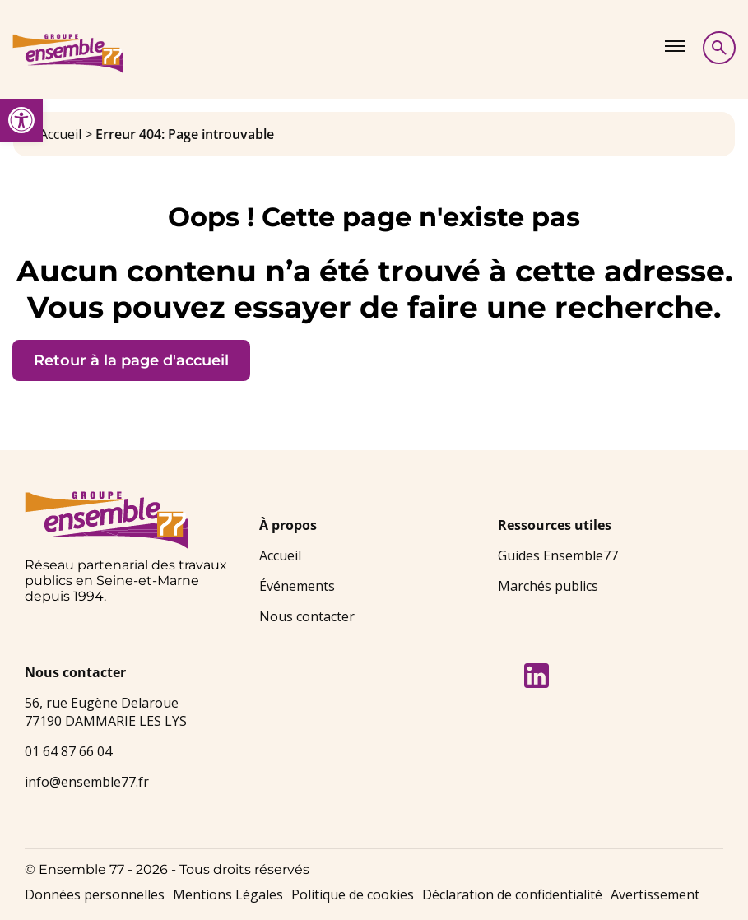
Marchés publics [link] (548, 586)
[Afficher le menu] (675, 46)
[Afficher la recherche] (719, 47)
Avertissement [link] (655, 894)
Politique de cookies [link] (352, 894)
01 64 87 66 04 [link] (68, 751)
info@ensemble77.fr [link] (87, 782)
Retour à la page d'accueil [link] (131, 360)
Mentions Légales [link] (228, 894)
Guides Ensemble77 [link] (558, 555)
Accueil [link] (60, 134)
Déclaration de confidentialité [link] (512, 894)
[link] (21, 120)
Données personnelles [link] (95, 894)
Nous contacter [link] (307, 616)
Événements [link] (297, 586)
